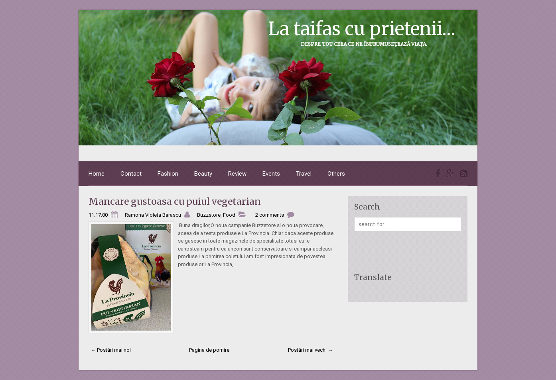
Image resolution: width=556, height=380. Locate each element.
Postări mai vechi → (310, 350)
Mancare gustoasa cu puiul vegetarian (175, 201)
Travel (304, 173)
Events (271, 173)
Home (96, 173)
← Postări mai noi (111, 350)
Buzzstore (209, 215)
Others (336, 173)
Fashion (168, 173)
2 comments (269, 215)
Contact (131, 173)
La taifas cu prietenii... (361, 29)
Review (237, 173)
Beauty (203, 173)
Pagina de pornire (209, 350)
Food (229, 215)
